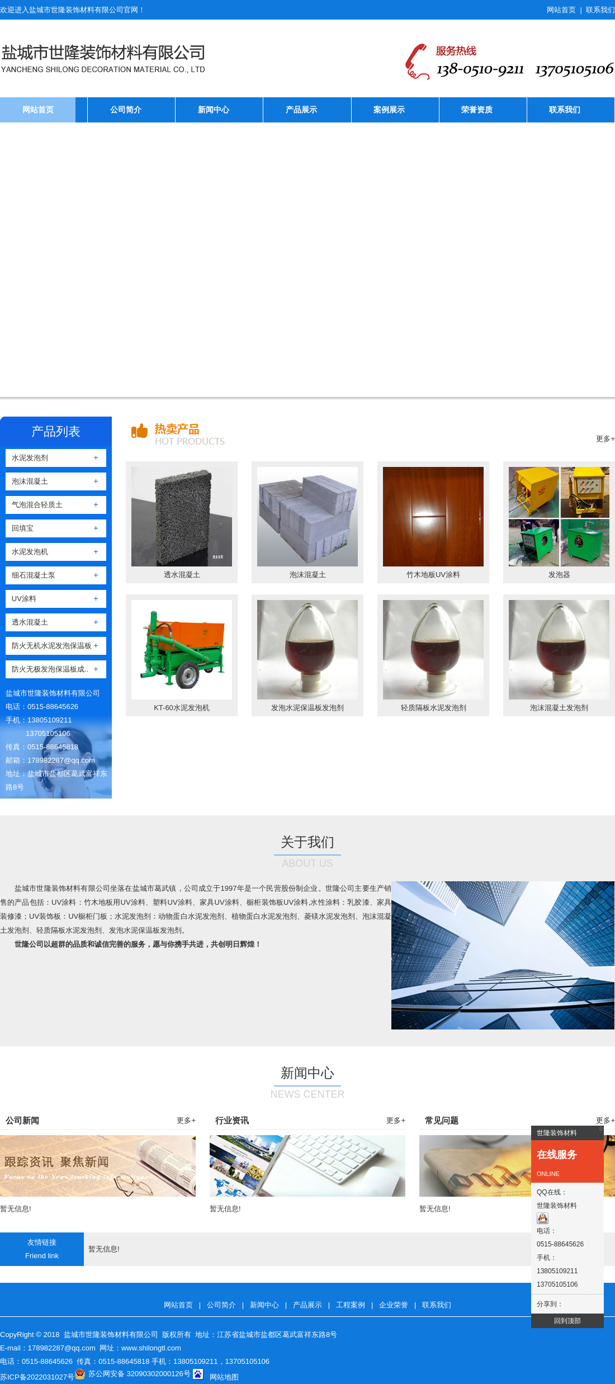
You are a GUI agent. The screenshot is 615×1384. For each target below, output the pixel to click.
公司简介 (125, 109)
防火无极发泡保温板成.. (47, 669)
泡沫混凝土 (27, 481)
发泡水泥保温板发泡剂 (307, 707)
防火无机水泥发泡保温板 (49, 645)
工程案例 (350, 1305)
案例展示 (389, 109)
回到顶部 (567, 1321)
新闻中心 (213, 109)
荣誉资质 (477, 109)
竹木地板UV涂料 (433, 574)
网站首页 (561, 10)
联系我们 (600, 10)
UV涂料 (21, 598)
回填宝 (20, 528)
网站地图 (224, 1377)
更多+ (605, 438)
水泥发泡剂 (27, 458)
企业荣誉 (393, 1305)
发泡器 (559, 574)
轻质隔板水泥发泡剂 (433, 707)
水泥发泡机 (27, 551)
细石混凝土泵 (30, 575)
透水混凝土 (27, 622)
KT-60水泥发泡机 (182, 707)
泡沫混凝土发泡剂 (559, 707)
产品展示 (301, 109)
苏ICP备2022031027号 (37, 1377)
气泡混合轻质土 (34, 504)
